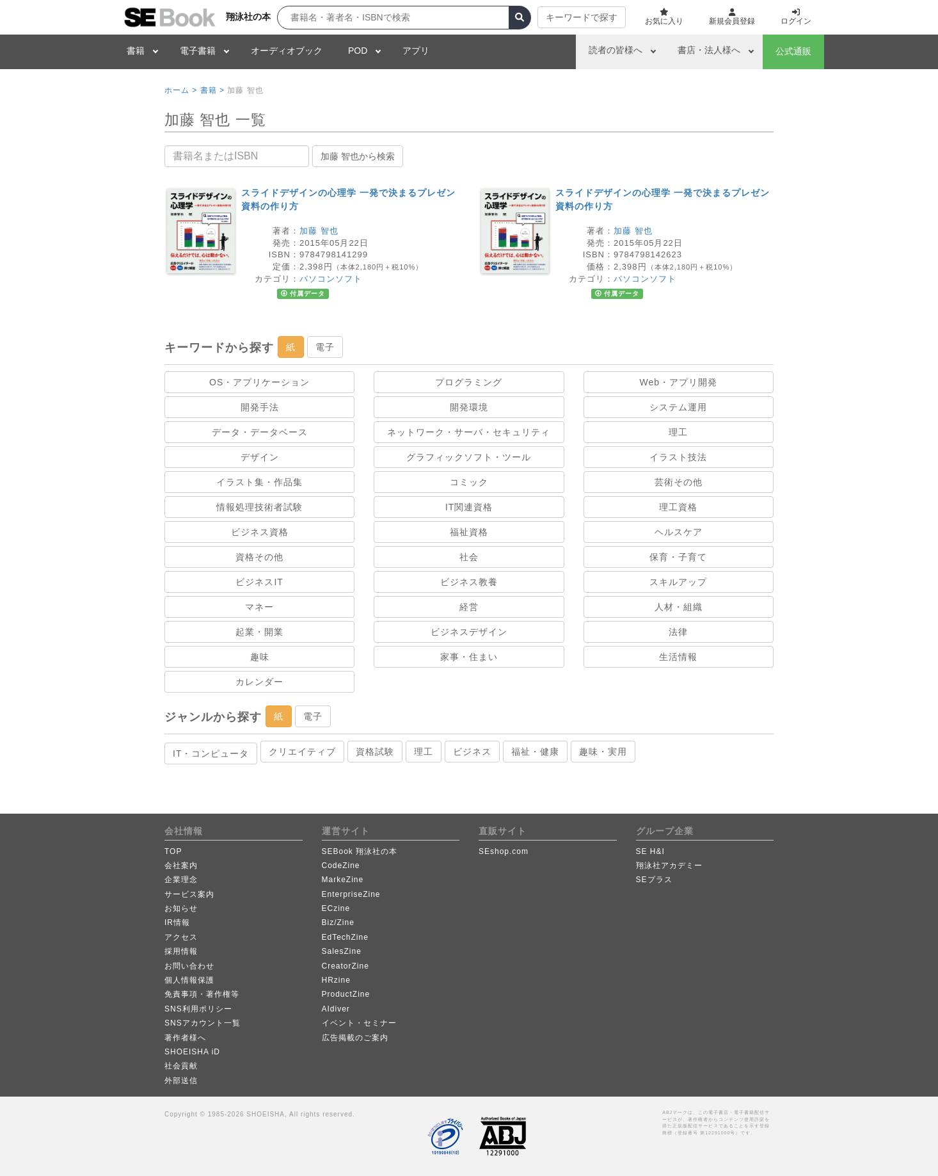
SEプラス (654, 879)
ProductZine (346, 994)
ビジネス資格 (260, 532)
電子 (325, 347)
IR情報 (177, 922)
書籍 (136, 50)
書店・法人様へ (709, 50)
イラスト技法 (678, 457)
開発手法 (260, 407)
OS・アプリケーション (259, 382)
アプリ (415, 50)
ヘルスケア (679, 532)
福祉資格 (469, 532)
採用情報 (181, 951)
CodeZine (341, 865)
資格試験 (375, 751)
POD (357, 50)
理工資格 (678, 507)
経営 (469, 607)
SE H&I (650, 851)
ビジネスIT (259, 582)
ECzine (336, 908)
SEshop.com (504, 851)
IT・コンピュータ (211, 753)
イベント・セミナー (359, 1023)
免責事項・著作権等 (201, 994)
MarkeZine (343, 879)
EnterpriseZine (351, 894)
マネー (259, 607)
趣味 (259, 657)
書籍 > (212, 90)
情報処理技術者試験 (259, 507)
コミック (469, 482)
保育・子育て (678, 557)
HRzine (336, 980)
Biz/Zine (338, 922)
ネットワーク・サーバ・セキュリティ (468, 432)
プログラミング (468, 382)
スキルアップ (678, 582)
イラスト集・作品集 (259, 482)
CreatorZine (345, 966)
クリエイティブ (302, 751)
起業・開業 (259, 632)
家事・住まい (469, 657)
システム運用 (678, 407)
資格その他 (259, 557)
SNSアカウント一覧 (202, 1023)
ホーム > (180, 90)
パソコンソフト (330, 279)
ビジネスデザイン (469, 632)
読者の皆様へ (615, 50)
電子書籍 (198, 50)
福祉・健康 (535, 751)
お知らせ (181, 908)
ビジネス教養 (469, 582)
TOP (173, 851)
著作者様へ (185, 1037)
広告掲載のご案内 (355, 1037)
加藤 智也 (318, 231)
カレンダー (259, 682)
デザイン (260, 457)
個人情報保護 (189, 980)
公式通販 (793, 51)
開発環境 (469, 407)
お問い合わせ (189, 966)
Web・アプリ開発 (679, 382)
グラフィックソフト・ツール (468, 457)
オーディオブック (286, 50)
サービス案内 (189, 894)
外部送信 (181, 1080)
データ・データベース (260, 432)
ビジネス (472, 751)
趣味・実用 (603, 751)
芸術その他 (679, 482)
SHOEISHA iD (192, 1051)
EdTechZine (345, 937)
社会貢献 (181, 1065)
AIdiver (336, 1008)
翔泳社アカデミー (669, 865)
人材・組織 (679, 607)
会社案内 (181, 865)
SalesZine (342, 951)
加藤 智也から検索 (358, 156)
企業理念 (181, 879)
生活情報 (678, 657)
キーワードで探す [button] (581, 17)
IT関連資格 (469, 507)
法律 (678, 632)
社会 (469, 557)
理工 (678, 432)
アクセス (181, 937)
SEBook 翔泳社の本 (360, 851)
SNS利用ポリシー (198, 1008)
